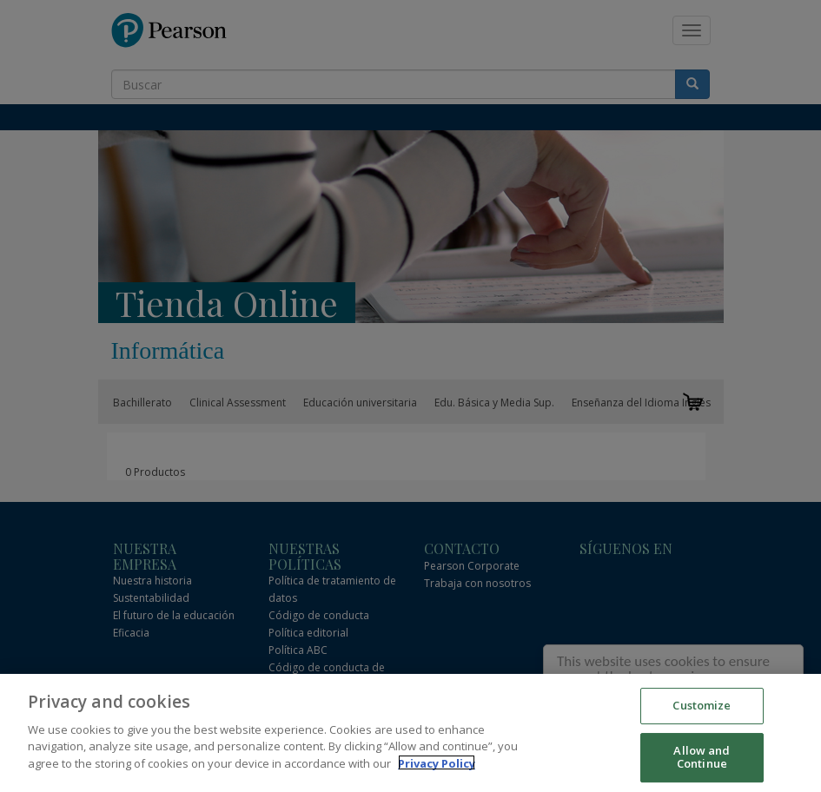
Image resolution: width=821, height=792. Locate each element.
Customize (701, 709)
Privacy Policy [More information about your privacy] (436, 768)
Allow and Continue (701, 761)
